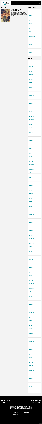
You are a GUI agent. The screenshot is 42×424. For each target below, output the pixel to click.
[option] (10, 415)
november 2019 (31, 214)
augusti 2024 (31, 103)
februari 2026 (31, 63)
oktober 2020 (31, 193)
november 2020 (31, 190)
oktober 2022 (31, 140)
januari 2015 (31, 336)
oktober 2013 (31, 373)
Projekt (30, 41)
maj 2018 (30, 251)
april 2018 (30, 254)
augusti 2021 (31, 172)
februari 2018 (31, 256)
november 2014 (31, 341)
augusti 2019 (31, 222)
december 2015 (31, 309)
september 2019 (31, 219)
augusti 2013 (31, 378)
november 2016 (31, 283)
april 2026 (30, 61)
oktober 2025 (31, 74)
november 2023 (31, 116)
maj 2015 (30, 325)
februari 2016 (31, 304)
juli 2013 (30, 381)
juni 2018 (30, 248)
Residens (30, 47)
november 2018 (31, 238)
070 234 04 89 (20, 406)
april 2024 (30, 108)
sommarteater (31, 49)
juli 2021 (30, 174)
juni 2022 (30, 148)
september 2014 (31, 346)
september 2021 (31, 169)
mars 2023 (30, 127)
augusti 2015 (31, 320)
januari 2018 (31, 259)
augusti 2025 (31, 79)
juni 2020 (30, 201)
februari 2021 (31, 185)
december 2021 (31, 164)
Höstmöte (30, 23)
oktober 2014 (31, 344)
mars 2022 (30, 156)
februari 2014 (31, 362)
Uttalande (30, 52)
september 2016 (31, 288)
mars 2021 (30, 182)
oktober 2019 (31, 217)
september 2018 (31, 243)
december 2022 (31, 135)
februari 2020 (31, 209)
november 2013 (31, 370)
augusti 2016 (31, 291)
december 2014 (31, 338)
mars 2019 (30, 227)
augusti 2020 (31, 198)
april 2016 (30, 299)
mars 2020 (30, 206)
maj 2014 (30, 354)
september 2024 (31, 100)
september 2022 (31, 143)
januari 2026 (31, 66)
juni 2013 (30, 383)
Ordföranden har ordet (32, 36)
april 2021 (30, 180)
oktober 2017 (31, 264)
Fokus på (30, 15)
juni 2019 (30, 225)
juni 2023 (30, 124)
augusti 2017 (31, 267)
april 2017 (30, 275)
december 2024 (31, 95)
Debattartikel (31, 10)
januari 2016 (31, 307)
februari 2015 (31, 333)
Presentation (31, 39)
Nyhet (30, 31)
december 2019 (31, 211)
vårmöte (30, 55)
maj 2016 (30, 296)
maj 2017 (30, 272)
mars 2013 (30, 391)
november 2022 (31, 137)
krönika (30, 28)
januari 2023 (31, 132)
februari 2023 (31, 129)
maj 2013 (30, 386)
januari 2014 (31, 365)
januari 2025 (31, 92)
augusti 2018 (31, 246)
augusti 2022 (31, 145)
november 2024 (31, 98)
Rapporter (30, 44)
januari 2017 (31, 280)
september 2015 (31, 317)
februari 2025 (31, 90)
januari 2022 (31, 161)
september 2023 (31, 119)
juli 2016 (30, 293)
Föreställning (31, 20)
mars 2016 (30, 301)
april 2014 (30, 357)
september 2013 (31, 375)
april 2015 (30, 328)
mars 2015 (30, 330)
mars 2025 (30, 87)
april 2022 (30, 153)
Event (30, 12)
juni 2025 (30, 82)
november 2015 (31, 312)
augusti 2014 (31, 349)
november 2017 (31, 262)
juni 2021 (30, 177)
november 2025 (31, 71)
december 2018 (31, 235)
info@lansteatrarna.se (28, 406)
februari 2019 (31, 230)
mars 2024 (30, 111)
